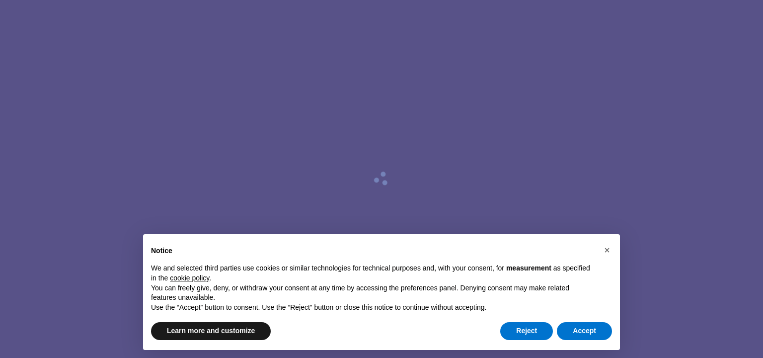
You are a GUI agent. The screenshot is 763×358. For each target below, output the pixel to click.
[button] (607, 250)
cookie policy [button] (189, 278)
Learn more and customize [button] (211, 331)
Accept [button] (584, 331)
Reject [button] (526, 331)
